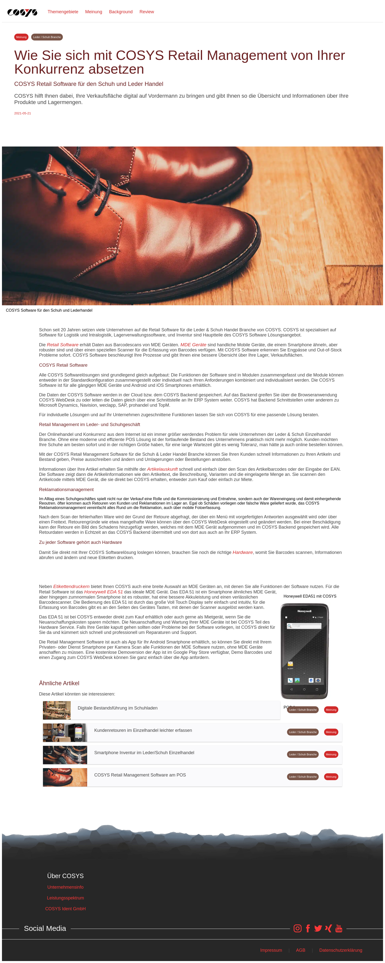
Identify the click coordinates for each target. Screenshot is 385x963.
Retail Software (63, 344)
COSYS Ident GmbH (65, 908)
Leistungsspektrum (65, 898)
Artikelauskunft (162, 469)
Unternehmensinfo (65, 887)
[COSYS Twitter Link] (318, 930)
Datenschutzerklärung (340, 950)
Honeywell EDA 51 (103, 591)
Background (121, 11)
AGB (300, 950)
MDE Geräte (193, 344)
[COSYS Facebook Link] (308, 930)
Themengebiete (63, 11)
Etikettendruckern (72, 586)
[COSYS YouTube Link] (339, 930)
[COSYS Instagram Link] (298, 930)
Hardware (243, 552)
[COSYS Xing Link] (328, 930)
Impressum (271, 950)
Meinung (93, 11)
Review (146, 11)
